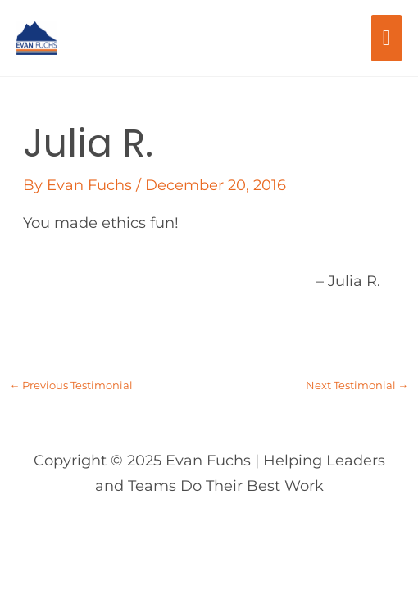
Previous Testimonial (72, 385)
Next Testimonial (357, 385)
